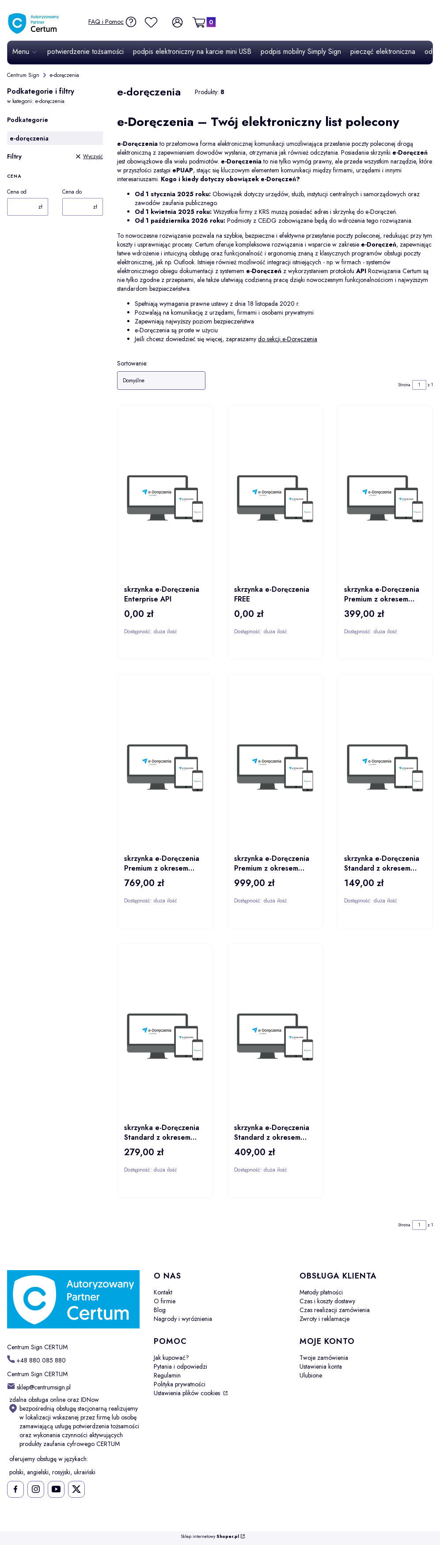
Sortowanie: (132, 363)
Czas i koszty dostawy (327, 1301)
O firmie (164, 1301)
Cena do (72, 192)
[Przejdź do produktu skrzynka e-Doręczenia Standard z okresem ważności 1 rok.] (385, 767)
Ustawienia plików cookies (188, 1393)
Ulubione (311, 1375)
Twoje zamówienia (324, 1357)
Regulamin (167, 1375)
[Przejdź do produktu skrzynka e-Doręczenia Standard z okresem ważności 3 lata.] (275, 1037)
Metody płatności (321, 1292)
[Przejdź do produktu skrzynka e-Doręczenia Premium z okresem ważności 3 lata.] (275, 767)
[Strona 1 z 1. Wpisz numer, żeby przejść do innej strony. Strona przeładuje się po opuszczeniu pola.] (419, 385)
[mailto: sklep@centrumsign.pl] (39, 1387)
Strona (404, 384)
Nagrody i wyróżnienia (183, 1318)
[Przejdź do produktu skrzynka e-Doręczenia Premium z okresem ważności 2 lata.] (165, 767)
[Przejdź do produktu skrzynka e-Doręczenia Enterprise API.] (165, 498)
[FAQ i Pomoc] (112, 21)
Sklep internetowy (210, 1536)
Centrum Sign (23, 75)
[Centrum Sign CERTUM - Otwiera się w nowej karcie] (73, 1299)
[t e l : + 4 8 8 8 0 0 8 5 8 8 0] (36, 1360)
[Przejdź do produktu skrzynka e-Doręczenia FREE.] (275, 498)
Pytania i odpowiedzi (180, 1366)
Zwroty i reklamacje (324, 1318)
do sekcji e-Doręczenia (287, 339)
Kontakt (163, 1292)
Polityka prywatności (179, 1384)
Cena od (17, 192)
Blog (160, 1309)
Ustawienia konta (321, 1366)
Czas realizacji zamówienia (335, 1309)
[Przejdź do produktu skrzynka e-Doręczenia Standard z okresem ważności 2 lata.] (165, 1037)
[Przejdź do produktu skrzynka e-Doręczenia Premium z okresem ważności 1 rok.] (385, 498)
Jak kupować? (171, 1357)
